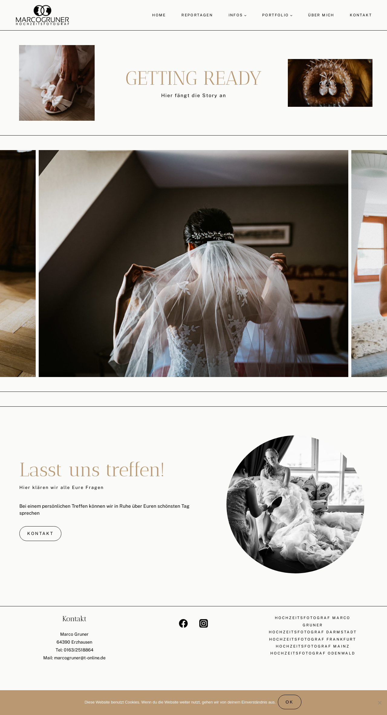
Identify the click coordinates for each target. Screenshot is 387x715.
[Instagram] (204, 624)
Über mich (321, 15)
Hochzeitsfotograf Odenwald (312, 655)
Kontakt (361, 15)
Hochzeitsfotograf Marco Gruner (312, 622)
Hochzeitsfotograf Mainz (313, 647)
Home (159, 15)
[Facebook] (183, 624)
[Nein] (379, 703)
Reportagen (197, 15)
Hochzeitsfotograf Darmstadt (313, 633)
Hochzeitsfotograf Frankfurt (312, 640)
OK (290, 703)
